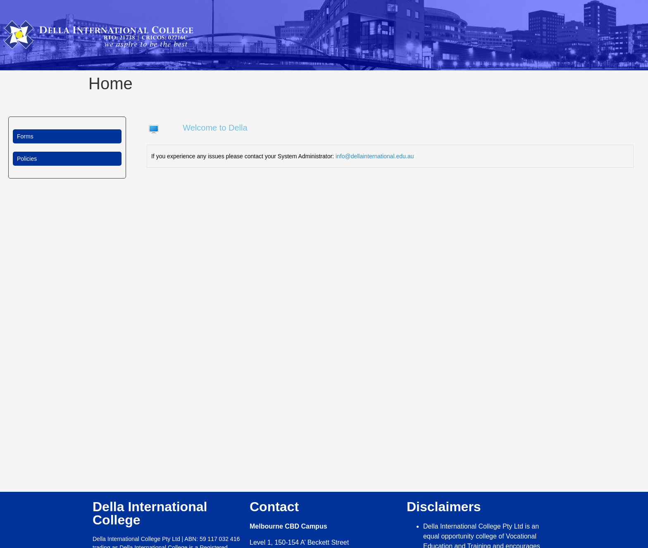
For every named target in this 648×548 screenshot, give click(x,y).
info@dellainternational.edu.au (375, 156)
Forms (25, 136)
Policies (27, 158)
